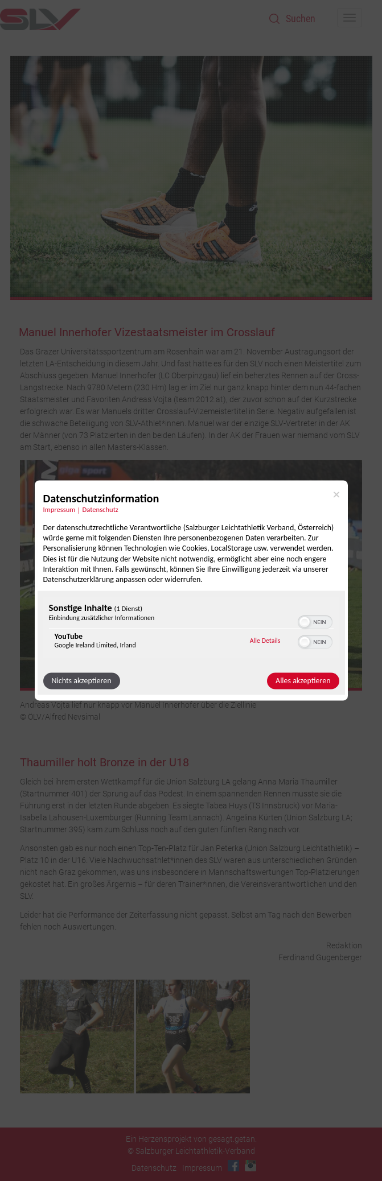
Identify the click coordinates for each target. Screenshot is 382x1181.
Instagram (250, 1165)
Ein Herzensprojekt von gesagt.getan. (191, 1138)
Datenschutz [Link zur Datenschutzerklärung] (100, 509)
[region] (191, 629)
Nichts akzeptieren (82, 681)
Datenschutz (154, 1167)
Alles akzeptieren (303, 681)
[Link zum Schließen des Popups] (336, 494)
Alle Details (265, 641)
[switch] (315, 621)
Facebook (233, 1165)
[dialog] (191, 590)
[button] (304, 622)
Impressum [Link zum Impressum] (59, 509)
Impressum (202, 1167)
